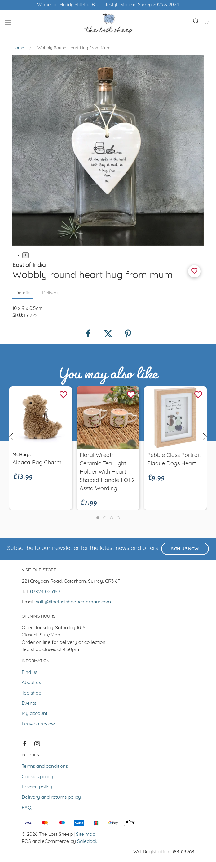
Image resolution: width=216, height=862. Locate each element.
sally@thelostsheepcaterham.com (73, 602)
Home (18, 48)
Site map (85, 834)
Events (29, 703)
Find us (29, 672)
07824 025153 (45, 591)
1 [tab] (25, 255)
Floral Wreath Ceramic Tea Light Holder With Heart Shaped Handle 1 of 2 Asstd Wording (107, 472)
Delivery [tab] (50, 293)
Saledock (87, 841)
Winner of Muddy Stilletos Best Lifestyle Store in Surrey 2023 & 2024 (108, 5)
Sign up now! (185, 549)
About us (31, 682)
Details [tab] (22, 293)
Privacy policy (37, 787)
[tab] (97, 517)
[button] (8, 22)
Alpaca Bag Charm (36, 462)
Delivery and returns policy (51, 797)
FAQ (26, 807)
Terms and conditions (45, 766)
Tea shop (31, 693)
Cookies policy (37, 777)
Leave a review (38, 724)
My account (34, 713)
